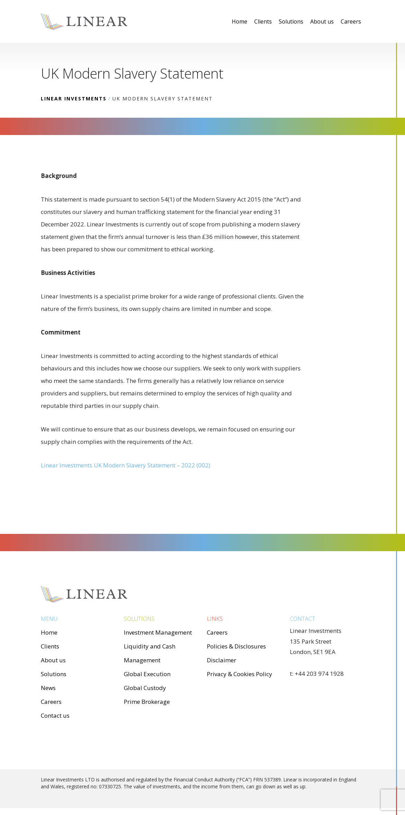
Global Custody (145, 688)
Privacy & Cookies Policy (239, 674)
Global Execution (147, 674)
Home (239, 21)
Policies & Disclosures (236, 646)
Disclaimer (221, 660)
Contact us (55, 715)
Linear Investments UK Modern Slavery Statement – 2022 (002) (125, 465)
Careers (351, 21)
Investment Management (158, 632)
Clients (263, 21)
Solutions (291, 21)
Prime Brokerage (147, 702)
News (48, 688)
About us (322, 21)
